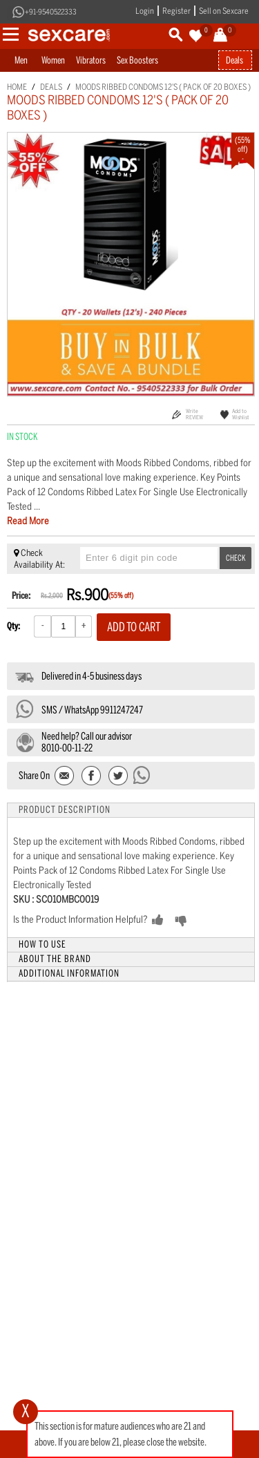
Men (21, 60)
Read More (28, 521)
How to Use (42, 944)
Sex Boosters (137, 60)
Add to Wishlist (240, 414)
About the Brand (55, 959)
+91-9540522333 (51, 12)
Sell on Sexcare (224, 11)
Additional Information (69, 973)
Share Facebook (91, 776)
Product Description (65, 810)
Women (53, 60)
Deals (234, 60)
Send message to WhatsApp (142, 775)
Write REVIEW (194, 414)
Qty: (13, 626)
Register (176, 11)
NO (202, 920)
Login (144, 11)
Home (17, 87)
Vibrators (91, 60)
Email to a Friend (65, 776)
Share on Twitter (117, 776)
